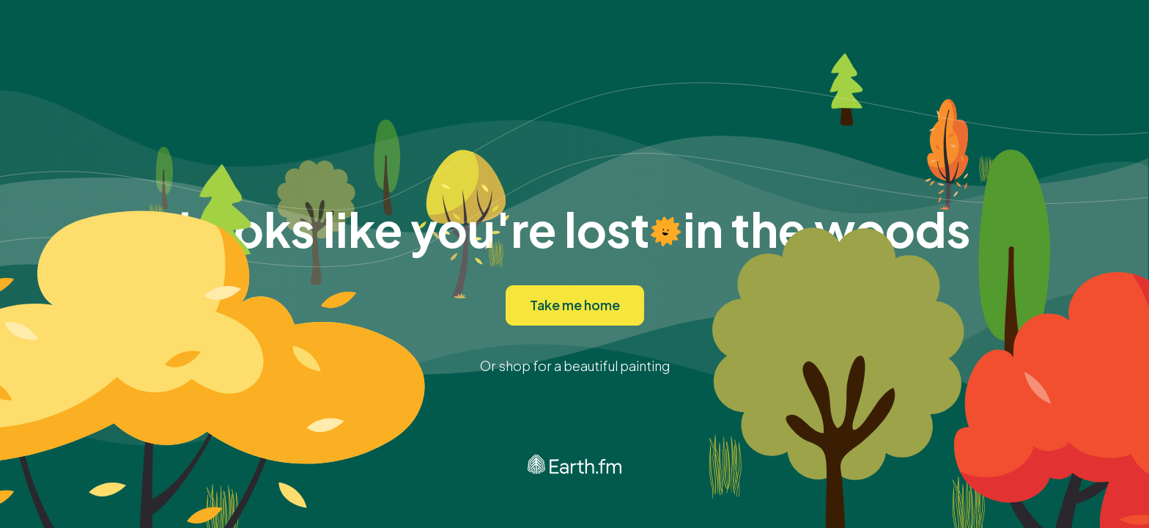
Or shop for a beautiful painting (575, 365)
